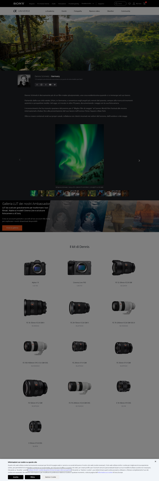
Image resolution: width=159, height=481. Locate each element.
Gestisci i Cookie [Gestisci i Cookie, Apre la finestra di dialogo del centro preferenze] (50, 477)
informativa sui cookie (105, 472)
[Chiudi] (155, 461)
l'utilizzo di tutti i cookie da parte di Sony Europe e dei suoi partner (49, 470)
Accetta (15, 477)
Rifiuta (32, 477)
